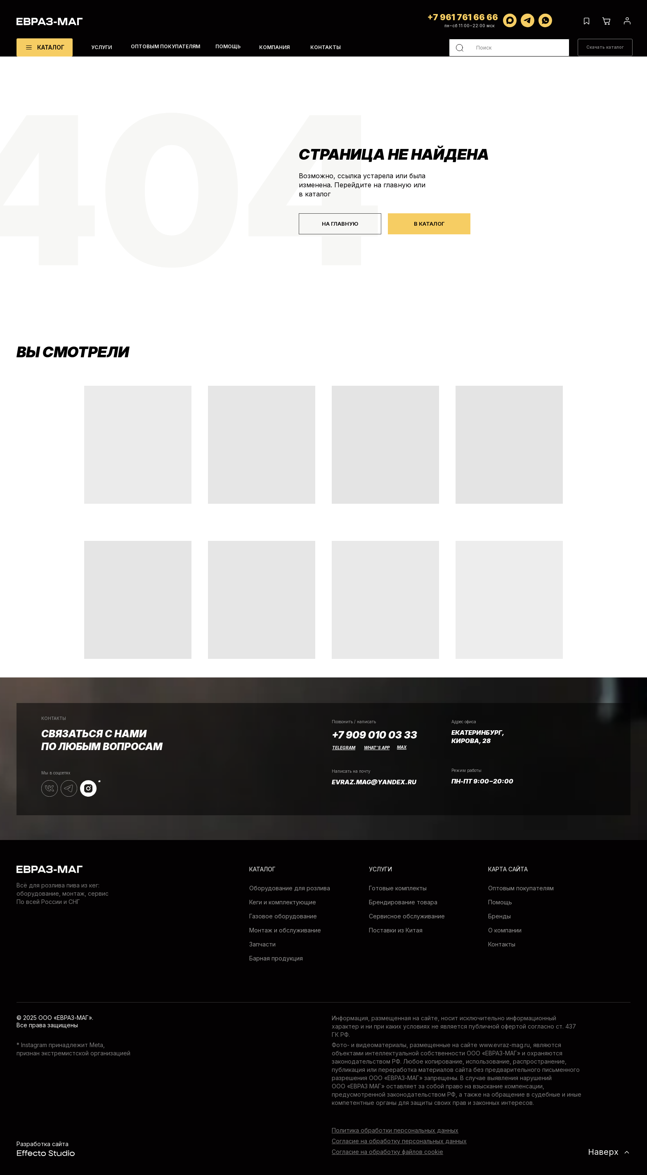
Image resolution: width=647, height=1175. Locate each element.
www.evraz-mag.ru (504, 1044)
